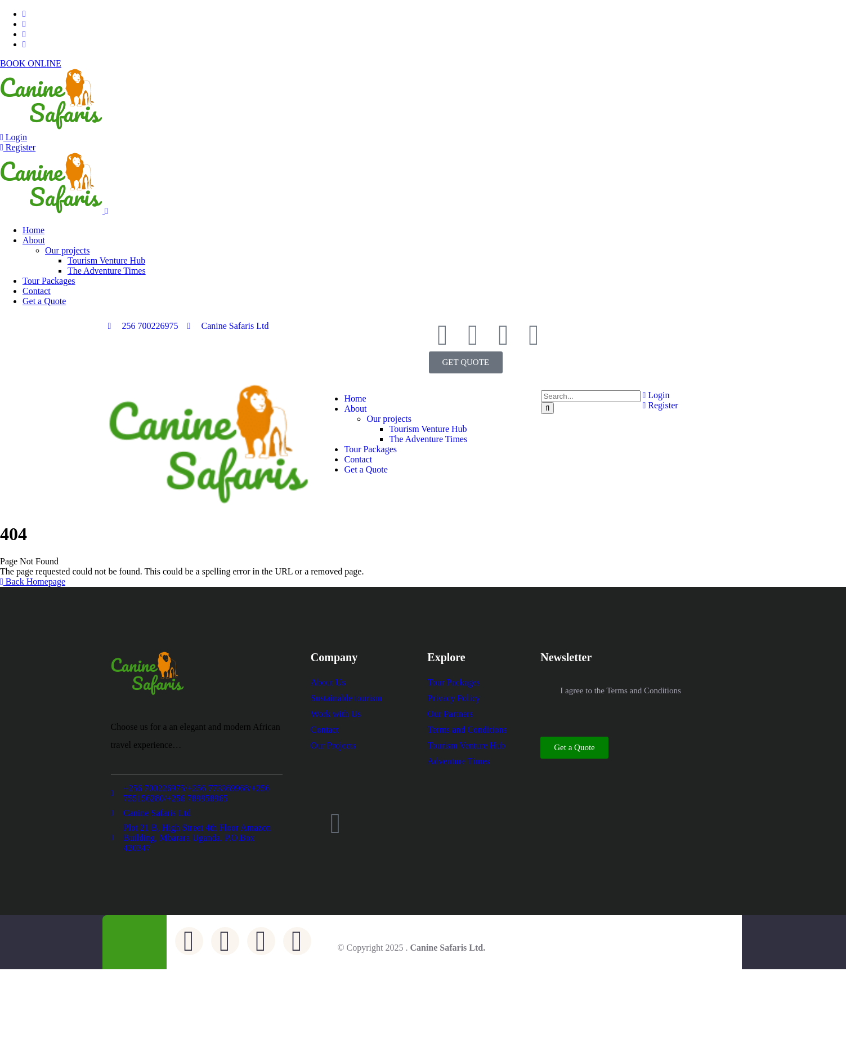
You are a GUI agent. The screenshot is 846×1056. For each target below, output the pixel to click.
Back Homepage (32, 581)
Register (17, 147)
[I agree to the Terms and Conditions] (546, 691)
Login (13, 137)
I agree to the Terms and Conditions (620, 690)
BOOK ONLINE (30, 63)
